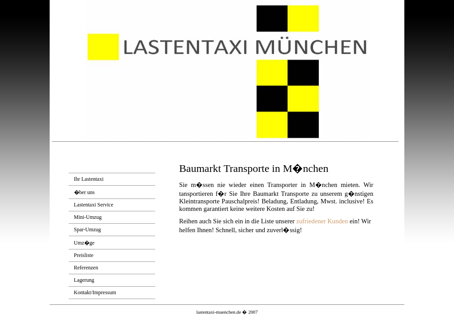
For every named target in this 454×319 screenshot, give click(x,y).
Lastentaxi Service (94, 205)
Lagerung (84, 280)
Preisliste (84, 255)
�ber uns (84, 192)
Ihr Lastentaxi (89, 179)
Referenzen (86, 268)
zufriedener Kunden (322, 221)
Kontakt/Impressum (95, 292)
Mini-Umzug (88, 217)
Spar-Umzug (87, 229)
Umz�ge (84, 243)
